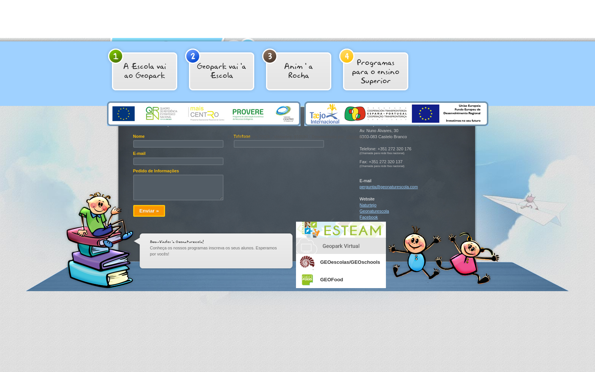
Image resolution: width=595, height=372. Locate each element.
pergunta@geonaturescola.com (389, 186)
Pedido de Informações (156, 171)
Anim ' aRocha (287, 64)
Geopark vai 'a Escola (215, 64)
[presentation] (291, 165)
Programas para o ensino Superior (369, 67)
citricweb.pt (356, 136)
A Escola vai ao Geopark (137, 64)
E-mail (139, 153)
